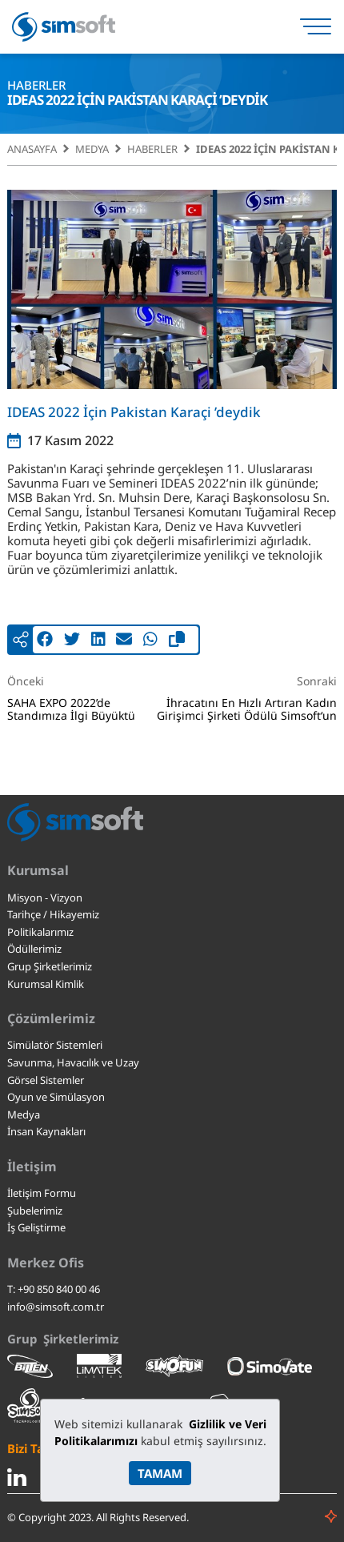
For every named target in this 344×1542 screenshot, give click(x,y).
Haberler (152, 149)
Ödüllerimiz (34, 949)
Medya (92, 149)
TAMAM (160, 1473)
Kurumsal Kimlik (45, 984)
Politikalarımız (40, 932)
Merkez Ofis (45, 1262)
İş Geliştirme (36, 1227)
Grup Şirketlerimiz (49, 966)
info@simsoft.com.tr (55, 1306)
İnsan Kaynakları (46, 1131)
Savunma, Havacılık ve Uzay (73, 1062)
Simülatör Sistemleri (54, 1045)
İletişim (32, 1166)
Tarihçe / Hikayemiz (53, 914)
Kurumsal (38, 870)
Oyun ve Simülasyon (56, 1097)
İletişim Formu (41, 1193)
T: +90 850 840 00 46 (53, 1289)
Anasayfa (32, 149)
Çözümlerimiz (51, 1018)
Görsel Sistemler (45, 1080)
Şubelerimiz (34, 1210)
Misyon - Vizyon (44, 897)
